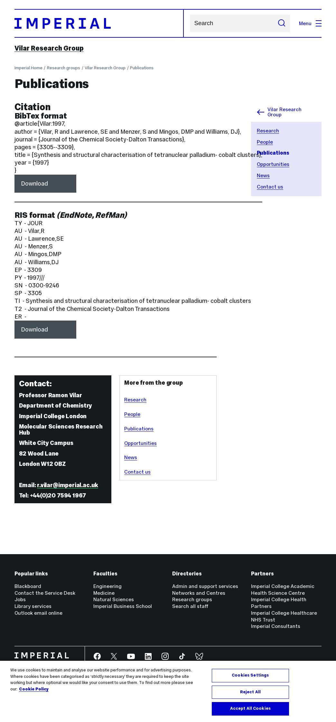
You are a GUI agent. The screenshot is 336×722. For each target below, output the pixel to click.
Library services (32, 606)
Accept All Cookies (250, 708)
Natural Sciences (113, 599)
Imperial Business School (122, 606)
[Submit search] (282, 23)
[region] (168, 691)
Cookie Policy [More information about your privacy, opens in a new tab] (34, 689)
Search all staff (190, 606)
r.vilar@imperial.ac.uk (67, 485)
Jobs (20, 599)
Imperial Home (28, 68)
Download (34, 183)
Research (268, 131)
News (263, 175)
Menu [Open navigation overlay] (310, 23)
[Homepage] (99, 23)
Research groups (63, 68)
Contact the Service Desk (44, 593)
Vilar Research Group (49, 48)
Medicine (104, 593)
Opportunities (273, 164)
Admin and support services (205, 586)
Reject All (250, 692)
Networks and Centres (198, 593)
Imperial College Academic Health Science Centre (282, 589)
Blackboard (27, 586)
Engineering (107, 586)
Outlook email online (38, 613)
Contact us (270, 187)
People (265, 142)
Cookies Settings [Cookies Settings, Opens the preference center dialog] (250, 675)
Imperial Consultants (275, 626)
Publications (142, 68)
